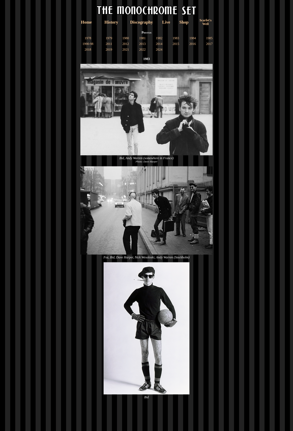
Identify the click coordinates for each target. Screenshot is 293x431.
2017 (209, 44)
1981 (142, 38)
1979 (109, 38)
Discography (141, 22)
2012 (125, 44)
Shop (183, 22)
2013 (142, 44)
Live (166, 22)
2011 (109, 44)
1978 (88, 38)
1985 (209, 38)
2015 (176, 44)
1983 (176, 38)
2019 (109, 49)
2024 (159, 49)
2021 (125, 49)
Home (86, 22)
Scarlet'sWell (206, 22)
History (111, 22)
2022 (142, 49)
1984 (192, 38)
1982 (159, 38)
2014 (159, 44)
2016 (192, 44)
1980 (125, 38)
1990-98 (87, 44)
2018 (88, 49)
